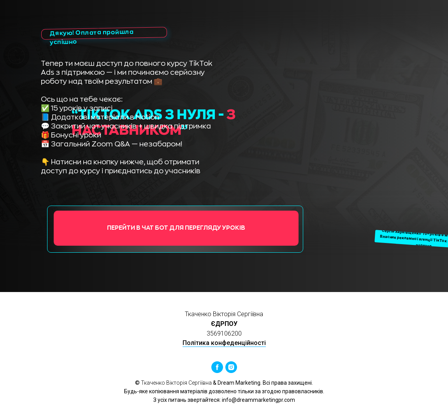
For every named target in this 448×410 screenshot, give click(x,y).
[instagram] (231, 367)
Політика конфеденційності (224, 343)
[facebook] (217, 367)
